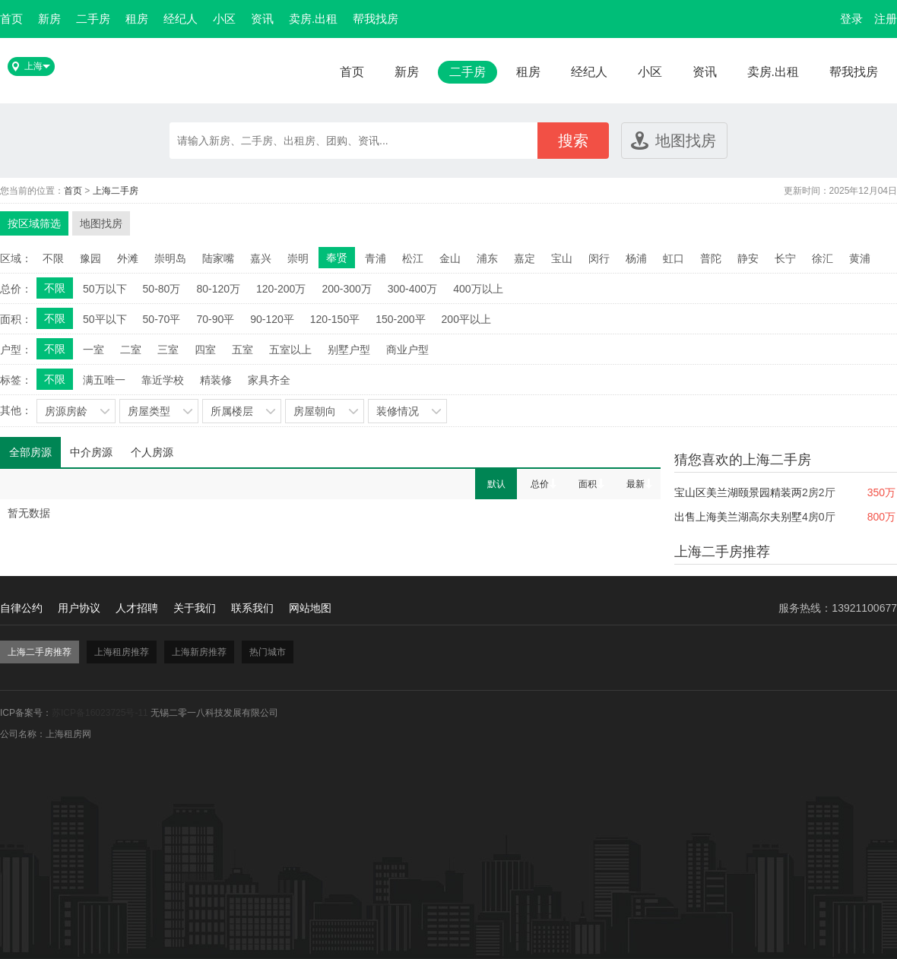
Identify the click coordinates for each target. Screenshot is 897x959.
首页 (11, 18)
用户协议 (79, 608)
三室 (168, 349)
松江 (412, 258)
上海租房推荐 (121, 652)
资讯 (262, 18)
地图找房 (685, 140)
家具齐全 (269, 380)
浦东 (487, 258)
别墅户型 (349, 349)
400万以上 (477, 289)
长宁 (785, 258)
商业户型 (407, 349)
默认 (496, 484)
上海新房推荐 (199, 652)
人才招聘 (137, 608)
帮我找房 (375, 18)
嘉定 (524, 258)
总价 (540, 484)
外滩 (127, 258)
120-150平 (335, 319)
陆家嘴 (218, 258)
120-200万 (281, 289)
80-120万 (218, 289)
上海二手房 (115, 190)
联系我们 (252, 608)
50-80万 (162, 289)
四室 (205, 349)
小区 (224, 18)
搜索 (573, 140)
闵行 (599, 258)
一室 (93, 349)
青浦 (375, 258)
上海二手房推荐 (39, 652)
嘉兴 (260, 258)
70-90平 (215, 319)
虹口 (673, 258)
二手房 (93, 18)
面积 (587, 484)
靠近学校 (162, 380)
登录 (851, 18)
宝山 (561, 258)
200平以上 (466, 319)
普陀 (710, 258)
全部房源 (30, 452)
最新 (635, 484)
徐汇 (822, 258)
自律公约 (21, 608)
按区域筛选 (34, 223)
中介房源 (91, 452)
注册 (885, 18)
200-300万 (346, 289)
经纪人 (180, 18)
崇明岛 (170, 258)
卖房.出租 (313, 18)
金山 (450, 258)
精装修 (216, 380)
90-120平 (272, 319)
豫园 (90, 258)
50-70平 (162, 319)
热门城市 (267, 652)
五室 (242, 349)
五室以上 (290, 349)
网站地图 (310, 608)
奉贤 (336, 258)
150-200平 (400, 319)
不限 (53, 258)
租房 (136, 18)
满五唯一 (104, 380)
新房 (49, 18)
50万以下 (105, 289)
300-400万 (412, 289)
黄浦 (859, 258)
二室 (130, 349)
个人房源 (152, 452)
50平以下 (105, 319)
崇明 (298, 258)
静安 (748, 258)
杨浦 (636, 258)
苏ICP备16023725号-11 (100, 712)
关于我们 (194, 608)
